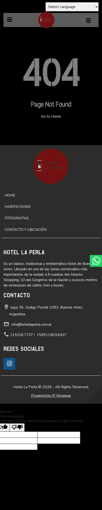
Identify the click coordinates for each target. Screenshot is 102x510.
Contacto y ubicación (26, 229)
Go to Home (51, 116)
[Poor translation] (17, 427)
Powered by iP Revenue (51, 395)
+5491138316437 (51, 334)
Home (10, 195)
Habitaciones (18, 206)
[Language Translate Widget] (72, 6)
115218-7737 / (22, 334)
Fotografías (17, 218)
